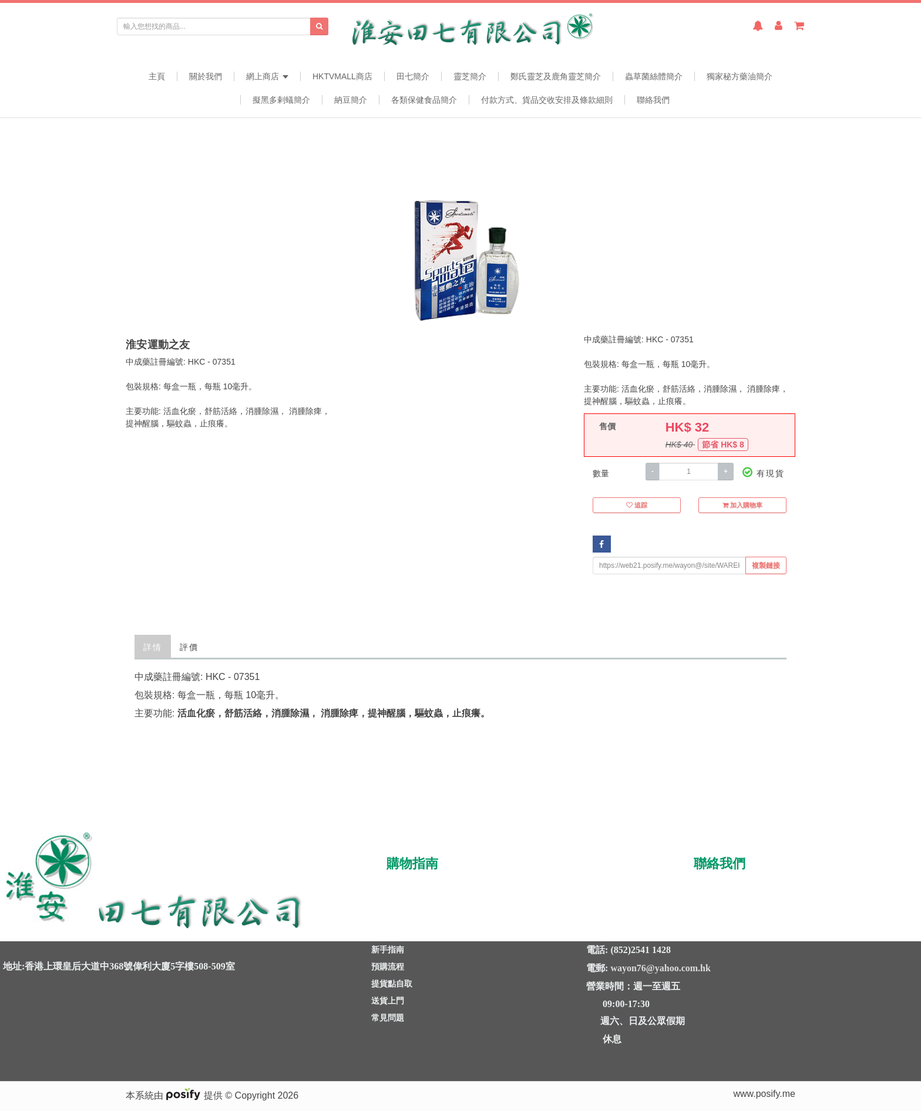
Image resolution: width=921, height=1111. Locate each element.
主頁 (157, 76)
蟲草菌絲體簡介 (654, 76)
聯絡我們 (653, 100)
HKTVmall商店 (342, 76)
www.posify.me (764, 1094)
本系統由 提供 (175, 1095)
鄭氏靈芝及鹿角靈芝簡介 (555, 76)
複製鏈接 (766, 565)
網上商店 (267, 76)
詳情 (152, 646)
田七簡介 (412, 76)
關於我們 (205, 76)
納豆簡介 (350, 100)
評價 (189, 646)
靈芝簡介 (469, 76)
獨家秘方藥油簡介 (739, 76)
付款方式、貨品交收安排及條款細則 (547, 100)
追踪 (636, 506)
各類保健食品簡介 (424, 100)
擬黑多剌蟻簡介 (281, 100)
